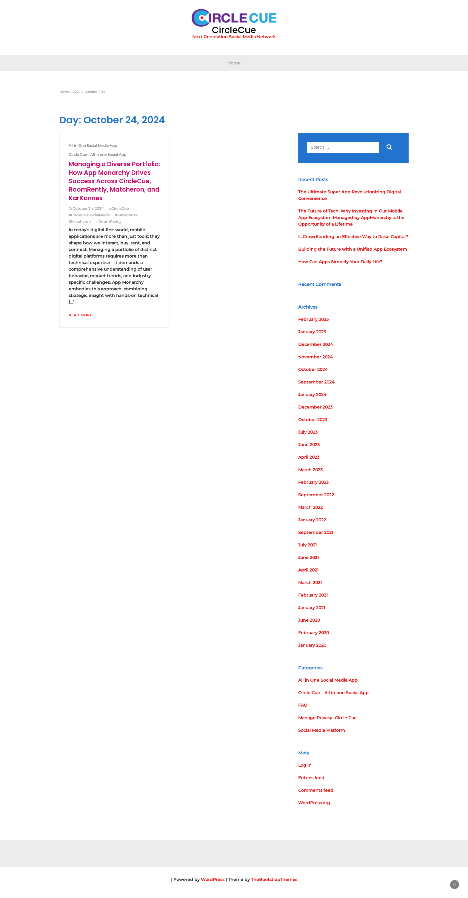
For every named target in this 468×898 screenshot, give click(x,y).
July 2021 (307, 545)
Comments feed (315, 790)
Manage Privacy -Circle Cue (327, 717)
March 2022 (310, 507)
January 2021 (311, 607)
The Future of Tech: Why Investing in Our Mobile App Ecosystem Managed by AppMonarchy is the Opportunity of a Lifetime (351, 217)
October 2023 (312, 419)
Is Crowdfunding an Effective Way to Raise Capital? (353, 236)
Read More (80, 315)
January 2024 (312, 394)
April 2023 (308, 457)
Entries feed (311, 777)
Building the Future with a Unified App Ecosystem (352, 249)
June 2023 (309, 444)
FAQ (302, 705)
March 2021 (310, 582)
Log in (305, 765)
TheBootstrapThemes (274, 879)
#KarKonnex (126, 215)
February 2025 (313, 319)
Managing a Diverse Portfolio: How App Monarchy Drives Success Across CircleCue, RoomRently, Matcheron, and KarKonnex (114, 181)
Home (234, 63)
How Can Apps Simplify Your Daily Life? (340, 261)
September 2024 (316, 382)
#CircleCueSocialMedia (89, 215)
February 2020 (313, 632)
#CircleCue (119, 208)
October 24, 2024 (88, 208)
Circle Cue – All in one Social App (333, 692)
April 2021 (308, 570)
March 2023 (310, 469)
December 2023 (315, 407)
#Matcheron (80, 221)
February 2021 (313, 595)
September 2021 (315, 532)
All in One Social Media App (93, 145)
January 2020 (312, 645)
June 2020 (309, 620)
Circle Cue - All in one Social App (97, 154)
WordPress (212, 879)
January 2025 (312, 332)
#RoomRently (108, 221)
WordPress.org (314, 802)
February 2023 (313, 482)
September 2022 (316, 494)
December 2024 (315, 344)
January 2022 (312, 520)
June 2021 (308, 557)
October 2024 (312, 369)
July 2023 (308, 432)
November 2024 (315, 357)
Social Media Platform (321, 730)
